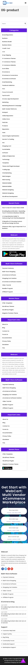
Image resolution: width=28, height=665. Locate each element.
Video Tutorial (6, 285)
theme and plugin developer (11, 166)
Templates (5, 163)
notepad (5, 112)
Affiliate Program (7, 292)
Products (5, 126)
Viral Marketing (6, 173)
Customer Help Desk (9, 630)
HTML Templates (7, 303)
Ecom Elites (5, 68)
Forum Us (5, 334)
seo (3, 142)
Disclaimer (5, 344)
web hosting (6, 180)
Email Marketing (7, 82)
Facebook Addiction (8, 85)
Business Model (7, 41)
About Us (5, 324)
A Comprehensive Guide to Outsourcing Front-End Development (13, 217)
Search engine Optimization (10, 136)
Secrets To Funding (8, 139)
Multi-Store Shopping (8, 271)
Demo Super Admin (13, 510)
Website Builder (7, 186)
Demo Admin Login (13, 519)
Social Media (6, 149)
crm (3, 52)
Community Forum (8, 641)
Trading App (6, 169)
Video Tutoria (7, 591)
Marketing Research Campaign (11, 105)
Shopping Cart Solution (9, 278)
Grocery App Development (10, 99)
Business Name (6, 45)
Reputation (5, 129)
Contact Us (5, 331)
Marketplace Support (9, 647)
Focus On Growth (7, 92)
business (5, 38)
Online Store (6, 119)
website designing (8, 190)
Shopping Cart (6, 146)
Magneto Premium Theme (10, 313)
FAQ (3, 348)
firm (3, 89)
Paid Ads (5, 122)
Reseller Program (7, 288)
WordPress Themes (8, 306)
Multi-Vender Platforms (9, 109)
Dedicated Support (9, 644)
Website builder (7, 183)
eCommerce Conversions (10, 75)
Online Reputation (7, 116)
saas (3, 132)
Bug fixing (6, 637)
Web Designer (6, 176)
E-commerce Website (9, 65)
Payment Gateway (8, 268)
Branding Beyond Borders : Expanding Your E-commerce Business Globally (13, 212)
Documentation (7, 338)
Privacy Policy (6, 341)
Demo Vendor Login (13, 527)
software (5, 153)
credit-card (6, 48)
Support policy (7, 634)
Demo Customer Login (13, 536)
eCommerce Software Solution (11, 282)
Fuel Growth (6, 95)
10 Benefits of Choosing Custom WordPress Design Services (12, 222)
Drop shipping (6, 55)
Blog (3, 328)
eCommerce (6, 72)
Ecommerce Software (9, 584)
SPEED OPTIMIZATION (8, 156)
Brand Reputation (7, 35)
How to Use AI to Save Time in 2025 (13, 208)
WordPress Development (10, 196)
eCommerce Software (9, 79)
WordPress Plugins (8, 310)
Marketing (5, 102)
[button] (25, 3)
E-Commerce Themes (9, 58)
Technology (5, 159)
